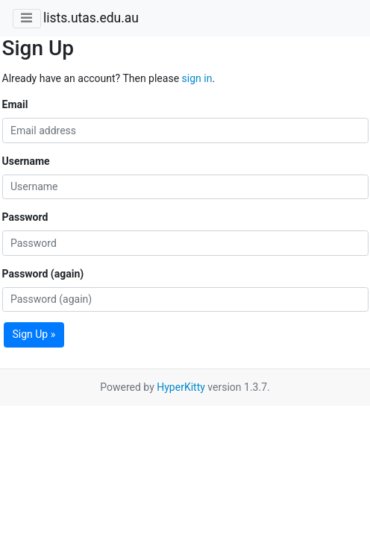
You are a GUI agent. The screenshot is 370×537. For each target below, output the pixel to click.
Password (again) (43, 274)
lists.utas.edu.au (91, 17)
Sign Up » (34, 334)
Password (25, 217)
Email (15, 104)
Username (26, 161)
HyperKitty (181, 387)
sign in (197, 78)
